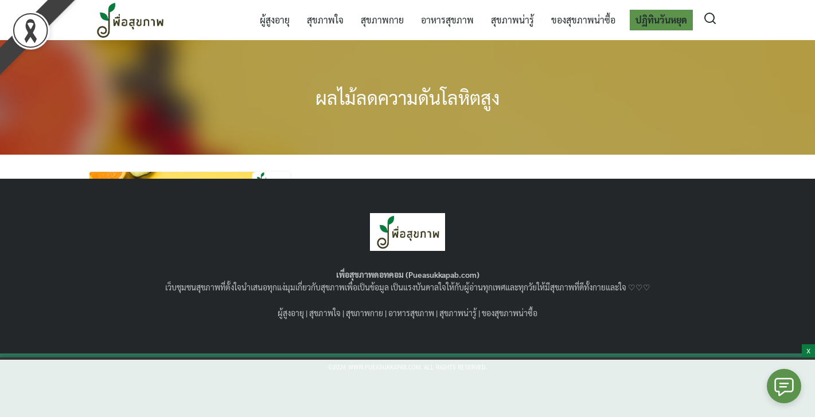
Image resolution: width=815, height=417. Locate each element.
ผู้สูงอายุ (275, 20)
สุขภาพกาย (382, 20)
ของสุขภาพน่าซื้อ (583, 20)
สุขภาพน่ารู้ (512, 20)
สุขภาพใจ (325, 20)
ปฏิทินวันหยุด (661, 20)
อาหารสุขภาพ (447, 20)
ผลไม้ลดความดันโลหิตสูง (407, 97)
